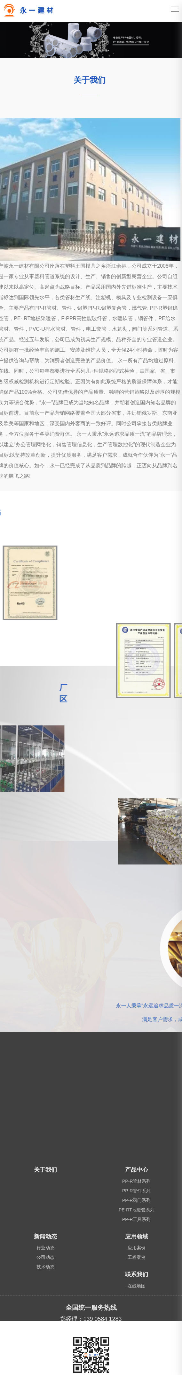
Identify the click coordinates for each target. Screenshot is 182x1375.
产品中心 (136, 1368)
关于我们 (45, 1368)
